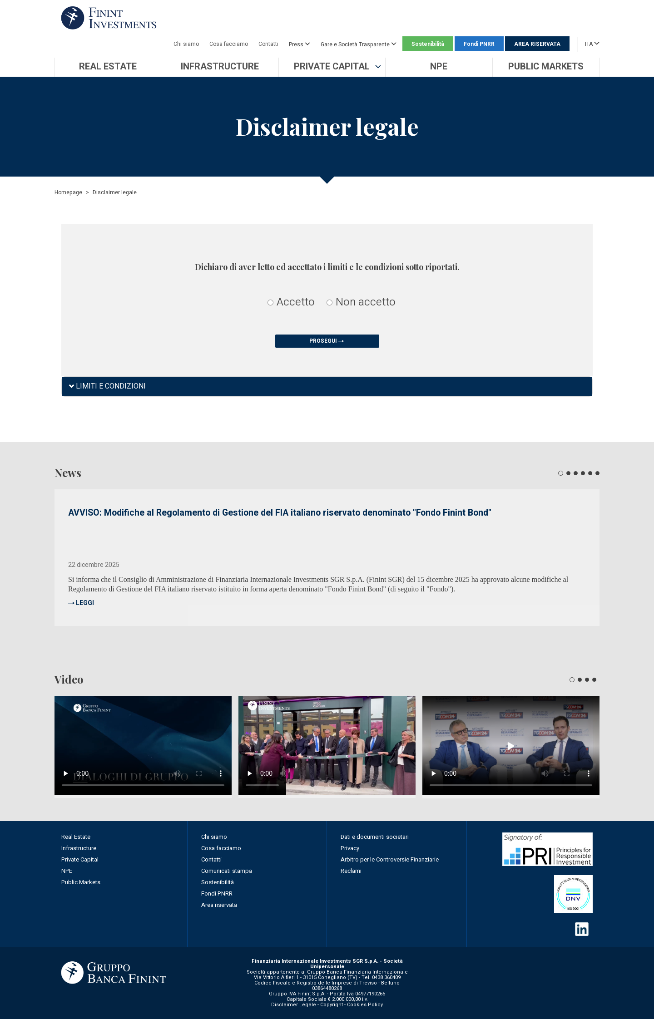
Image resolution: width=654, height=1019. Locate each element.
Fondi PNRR (479, 44)
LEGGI (85, 603)
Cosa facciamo (228, 44)
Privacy (350, 848)
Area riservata (219, 905)
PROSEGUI (327, 341)
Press (299, 44)
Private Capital (80, 859)
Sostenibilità (427, 44)
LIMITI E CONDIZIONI (107, 386)
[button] (332, 67)
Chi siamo (186, 44)
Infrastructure (78, 848)
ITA (592, 43)
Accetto (291, 302)
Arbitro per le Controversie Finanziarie (390, 859)
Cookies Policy (365, 1005)
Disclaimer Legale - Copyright (307, 1005)
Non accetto (361, 302)
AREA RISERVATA (537, 44)
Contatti (268, 44)
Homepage (68, 192)
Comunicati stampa (226, 870)
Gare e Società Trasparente (358, 44)
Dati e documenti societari (375, 836)
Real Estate (75, 836)
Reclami (351, 870)
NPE (66, 870)
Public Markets (80, 882)
